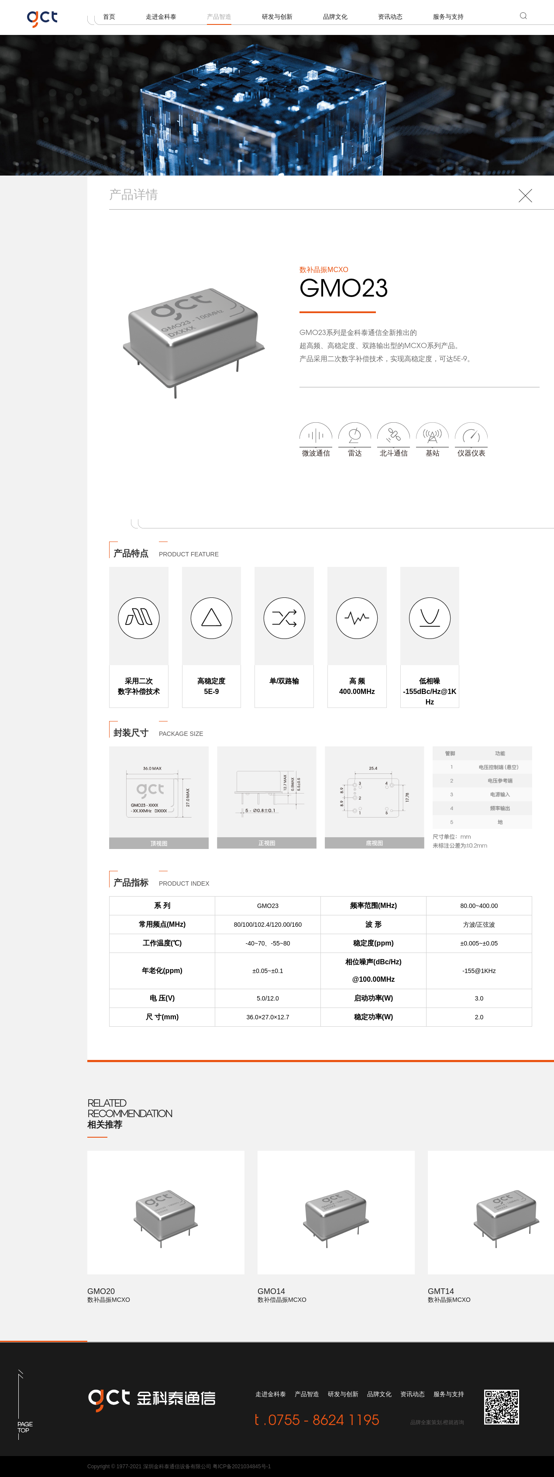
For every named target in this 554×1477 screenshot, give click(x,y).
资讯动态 (390, 16)
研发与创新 (277, 16)
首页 (109, 16)
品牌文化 (335, 16)
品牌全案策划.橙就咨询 (437, 1422)
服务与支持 (448, 16)
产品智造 (219, 16)
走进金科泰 (161, 16)
